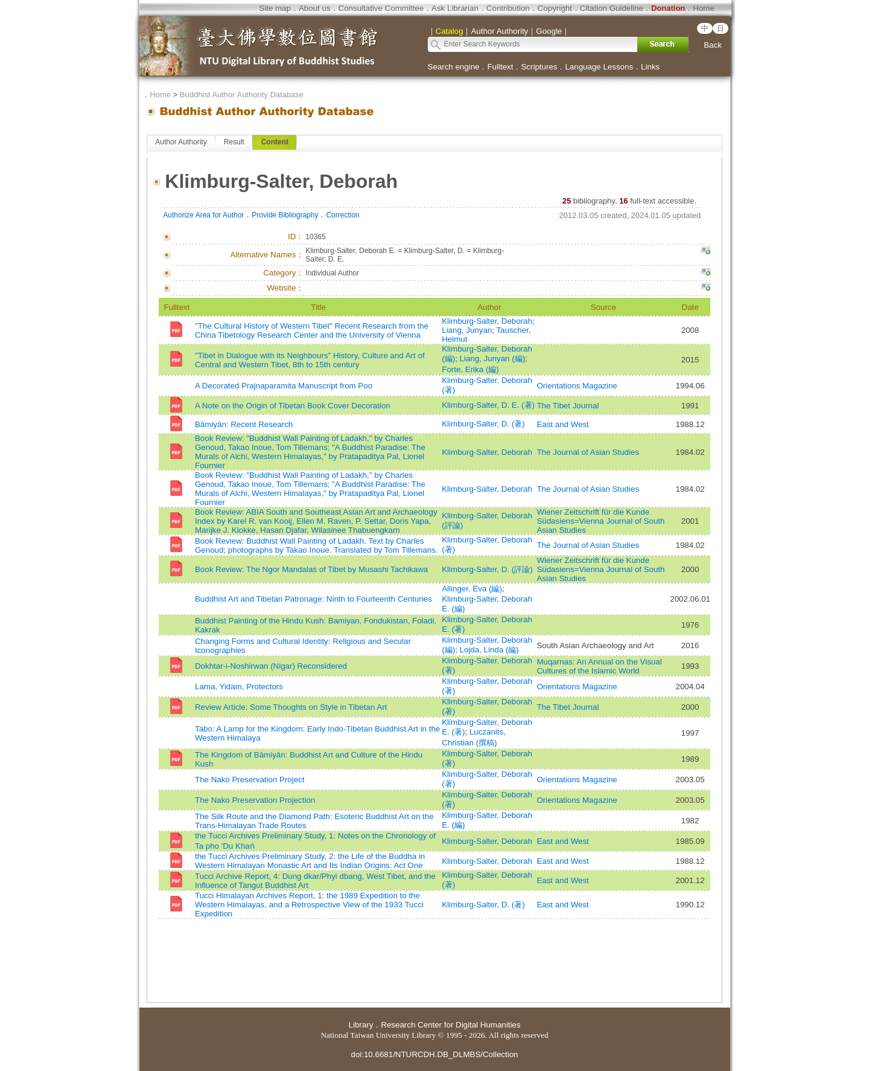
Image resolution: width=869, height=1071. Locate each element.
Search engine (454, 66)
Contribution (508, 8)
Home (704, 8)
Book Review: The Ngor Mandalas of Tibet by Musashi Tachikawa (311, 569)
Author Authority (180, 142)
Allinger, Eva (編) (472, 588)
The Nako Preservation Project (250, 779)
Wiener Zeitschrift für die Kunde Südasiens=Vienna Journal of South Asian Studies (600, 521)
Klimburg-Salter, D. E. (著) (488, 405)
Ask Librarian (455, 8)
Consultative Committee (381, 8)
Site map (275, 8)
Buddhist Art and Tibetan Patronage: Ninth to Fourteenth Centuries (313, 598)
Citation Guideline (611, 8)
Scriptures (539, 66)
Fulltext (500, 66)
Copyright (555, 8)
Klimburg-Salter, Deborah (487, 321)
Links (650, 66)
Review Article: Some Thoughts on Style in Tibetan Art (291, 707)
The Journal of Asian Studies (587, 452)
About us (315, 8)
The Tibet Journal (567, 405)
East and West (562, 424)
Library (361, 1024)
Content (274, 142)
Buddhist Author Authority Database (242, 94)
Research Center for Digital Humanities (450, 1024)
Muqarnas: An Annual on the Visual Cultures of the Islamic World (598, 666)
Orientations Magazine (576, 385)
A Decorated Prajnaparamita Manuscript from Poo (283, 385)
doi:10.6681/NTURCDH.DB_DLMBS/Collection (434, 1054)
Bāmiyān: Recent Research (244, 424)
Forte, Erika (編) (470, 369)
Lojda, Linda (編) (489, 649)
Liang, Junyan (467, 330)
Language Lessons (599, 66)
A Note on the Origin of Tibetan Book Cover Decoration (292, 405)
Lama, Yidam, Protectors (239, 686)
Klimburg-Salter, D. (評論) (487, 569)
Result (234, 142)
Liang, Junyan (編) (493, 358)
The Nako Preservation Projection (255, 800)
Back (713, 45)
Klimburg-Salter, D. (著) (483, 423)
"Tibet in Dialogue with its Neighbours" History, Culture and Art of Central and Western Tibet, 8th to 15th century (310, 360)
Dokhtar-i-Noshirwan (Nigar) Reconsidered (271, 666)
